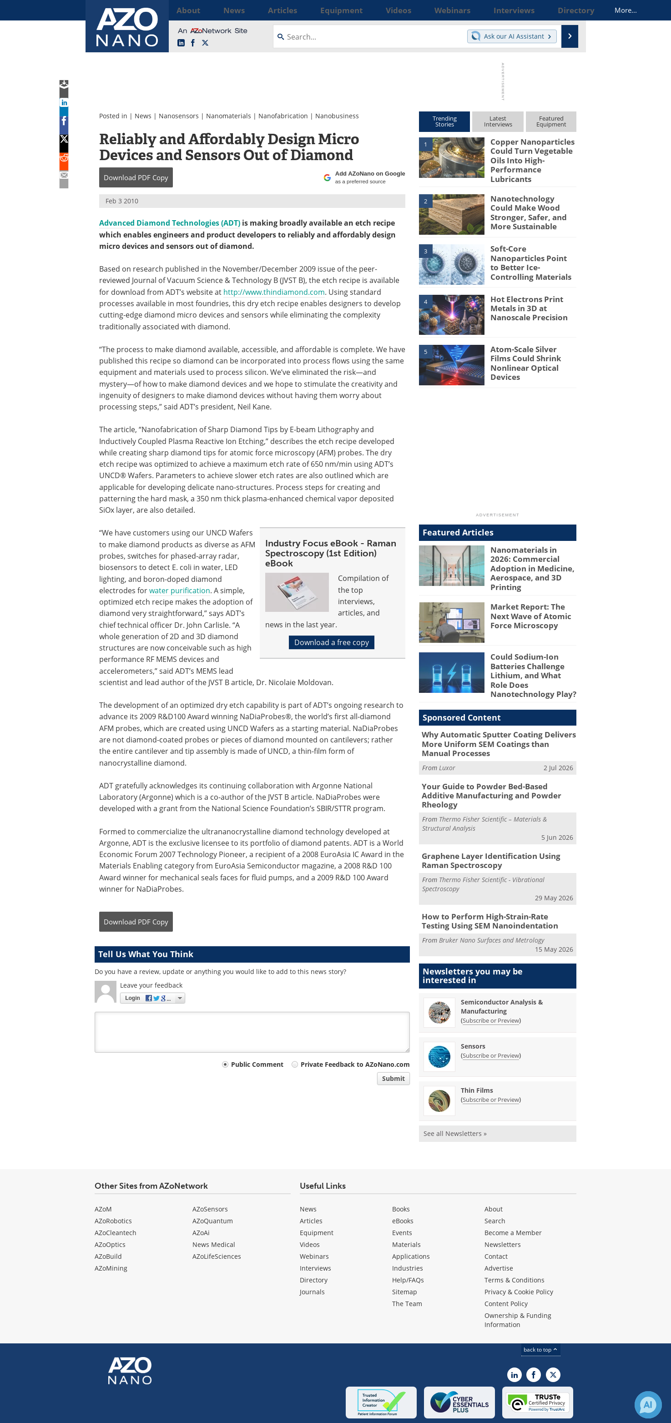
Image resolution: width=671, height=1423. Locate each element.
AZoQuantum (212, 1183)
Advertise (498, 1230)
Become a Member (513, 1195)
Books (401, 1171)
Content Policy (506, 1266)
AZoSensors (210, 1171)
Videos (310, 1206)
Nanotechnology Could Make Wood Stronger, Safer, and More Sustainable (529, 204)
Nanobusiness (337, 115)
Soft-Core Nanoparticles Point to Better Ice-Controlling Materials (531, 250)
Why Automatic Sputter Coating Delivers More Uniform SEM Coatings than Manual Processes (492, 724)
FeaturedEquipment (551, 121)
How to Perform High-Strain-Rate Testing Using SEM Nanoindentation (491, 884)
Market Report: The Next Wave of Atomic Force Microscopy (533, 601)
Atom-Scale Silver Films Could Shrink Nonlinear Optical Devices (530, 350)
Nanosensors (179, 115)
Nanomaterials (228, 115)
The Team (407, 1266)
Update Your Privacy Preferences (163, 1411)
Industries (407, 1230)
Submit (393, 1078)
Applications (411, 1218)
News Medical (213, 1206)
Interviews (315, 1230)
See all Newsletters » (455, 1095)
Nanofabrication (283, 115)
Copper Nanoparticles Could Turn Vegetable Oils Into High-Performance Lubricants (532, 154)
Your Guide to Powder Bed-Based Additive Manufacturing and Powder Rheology (494, 768)
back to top (541, 1312)
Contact (496, 1218)
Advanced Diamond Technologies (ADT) (169, 223)
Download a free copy (331, 642)
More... (564, 10)
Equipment (316, 1195)
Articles (311, 1183)
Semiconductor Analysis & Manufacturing (502, 969)
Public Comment (257, 1064)
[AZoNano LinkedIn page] (181, 43)
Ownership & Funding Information (517, 1282)
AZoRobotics (113, 1183)
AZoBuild (108, 1218)
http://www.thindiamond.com (274, 292)
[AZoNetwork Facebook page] (193, 43)
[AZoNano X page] (205, 43)
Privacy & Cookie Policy (518, 1254)
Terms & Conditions (514, 1242)
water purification (179, 590)
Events (402, 1195)
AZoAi (201, 1195)
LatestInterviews (498, 121)
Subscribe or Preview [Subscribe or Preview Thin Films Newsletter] (491, 1062)
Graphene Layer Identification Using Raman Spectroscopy (497, 826)
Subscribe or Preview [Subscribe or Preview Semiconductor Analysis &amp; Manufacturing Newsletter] (491, 983)
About (493, 1171)
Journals (312, 1254)
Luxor (447, 745)
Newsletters (502, 1206)
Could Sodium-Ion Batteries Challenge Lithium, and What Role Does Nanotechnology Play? (531, 660)
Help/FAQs (408, 1242)
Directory (314, 1242)
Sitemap (404, 1254)
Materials (406, 1206)
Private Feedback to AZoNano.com (355, 1064)
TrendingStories (445, 121)
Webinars (314, 1218)
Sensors (473, 1008)
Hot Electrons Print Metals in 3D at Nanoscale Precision (524, 300)
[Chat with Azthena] (648, 1404)
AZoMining (111, 1230)
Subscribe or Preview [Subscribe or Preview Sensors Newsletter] (491, 1018)
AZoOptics (110, 1206)
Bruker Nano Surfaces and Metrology (491, 902)
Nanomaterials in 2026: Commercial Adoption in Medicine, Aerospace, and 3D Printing (532, 555)
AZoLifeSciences (216, 1218)
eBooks (403, 1183)
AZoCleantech (115, 1195)
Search (494, 1183)
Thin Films (477, 1052)
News (143, 115)
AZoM (103, 1171)
